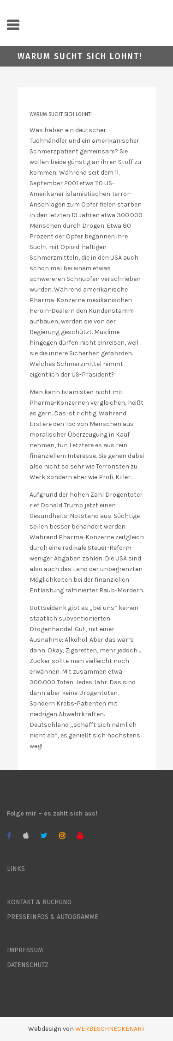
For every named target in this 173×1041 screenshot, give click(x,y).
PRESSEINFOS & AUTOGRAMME (52, 917)
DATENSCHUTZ (27, 965)
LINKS (16, 869)
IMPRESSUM (25, 950)
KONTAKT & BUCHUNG (39, 902)
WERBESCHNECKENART (110, 1029)
